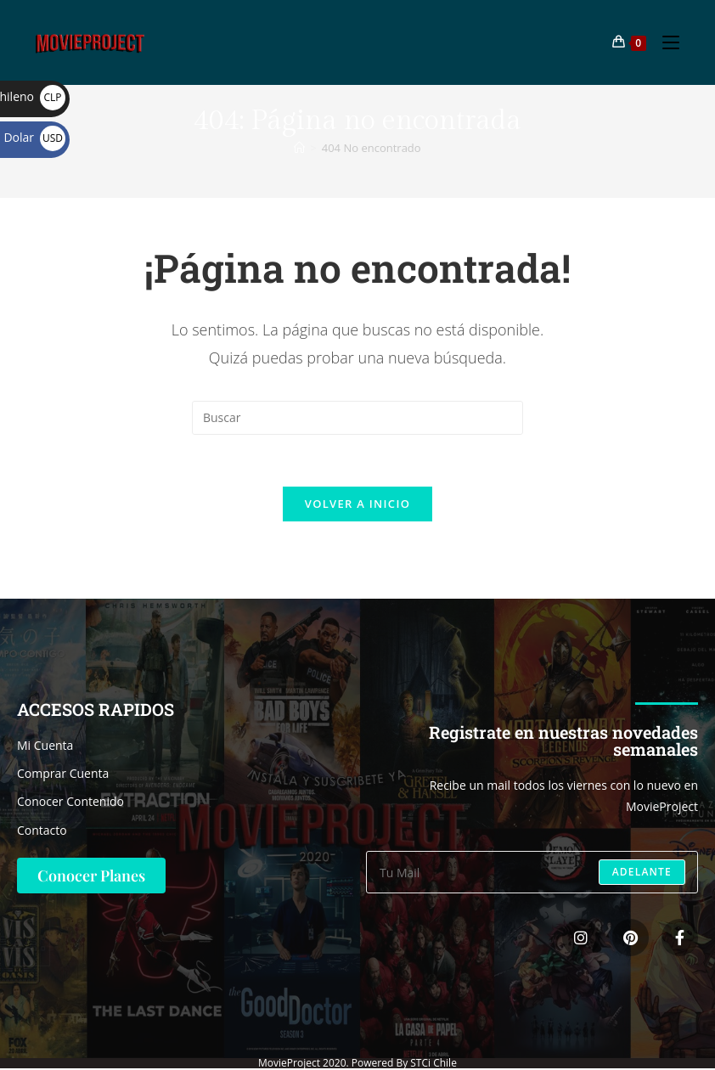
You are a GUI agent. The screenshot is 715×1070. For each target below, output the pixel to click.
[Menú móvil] (664, 42)
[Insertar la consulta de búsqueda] (357, 418)
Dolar (34, 137)
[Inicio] (299, 147)
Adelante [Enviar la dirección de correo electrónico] (642, 871)
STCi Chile (433, 1063)
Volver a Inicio (357, 503)
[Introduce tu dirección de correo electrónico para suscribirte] (532, 872)
